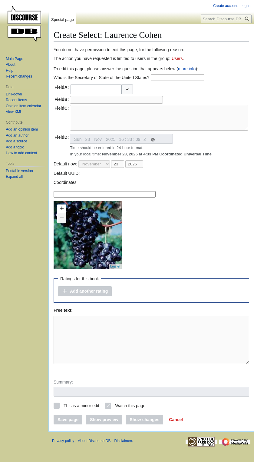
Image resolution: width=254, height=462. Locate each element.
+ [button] (62, 213)
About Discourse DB (94, 454)
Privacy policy (63, 454)
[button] (127, 89)
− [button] (62, 223)
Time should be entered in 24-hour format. (140, 155)
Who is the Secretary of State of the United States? (102, 77)
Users (177, 58)
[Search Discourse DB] (226, 19)
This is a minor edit (81, 419)
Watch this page (130, 419)
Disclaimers (123, 454)
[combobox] (96, 89)
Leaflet (115, 271)
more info (187, 68)
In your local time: (140, 158)
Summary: (63, 395)
